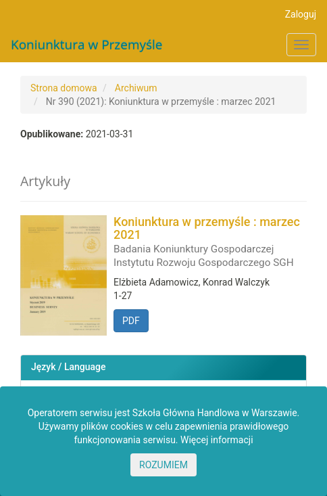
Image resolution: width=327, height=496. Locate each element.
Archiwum (136, 88)
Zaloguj (300, 14)
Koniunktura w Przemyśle (87, 44)
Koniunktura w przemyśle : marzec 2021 (210, 242)
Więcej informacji (216, 439)
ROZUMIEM (163, 464)
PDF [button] (131, 320)
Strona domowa (63, 88)
